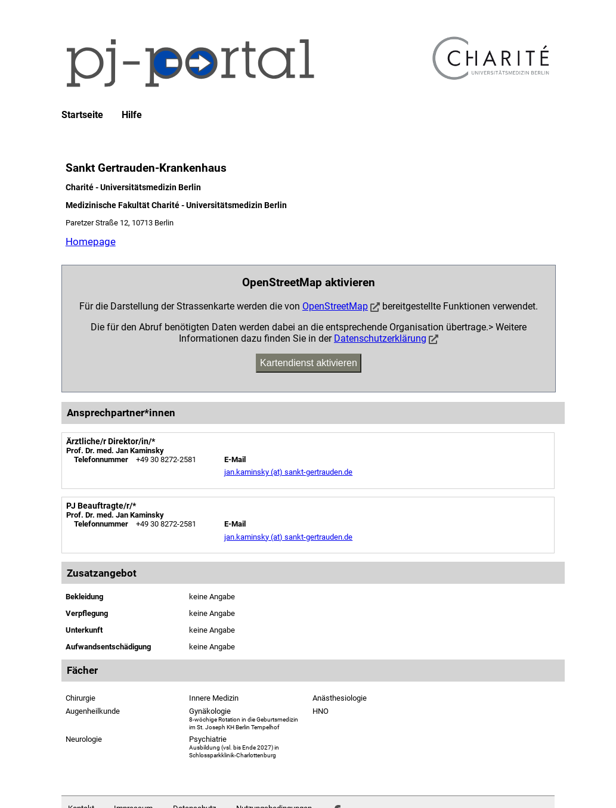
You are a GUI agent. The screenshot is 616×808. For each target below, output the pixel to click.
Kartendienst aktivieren (308, 363)
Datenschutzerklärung (380, 338)
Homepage (91, 241)
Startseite (82, 115)
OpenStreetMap (335, 306)
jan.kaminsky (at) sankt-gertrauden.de (288, 472)
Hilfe (132, 115)
